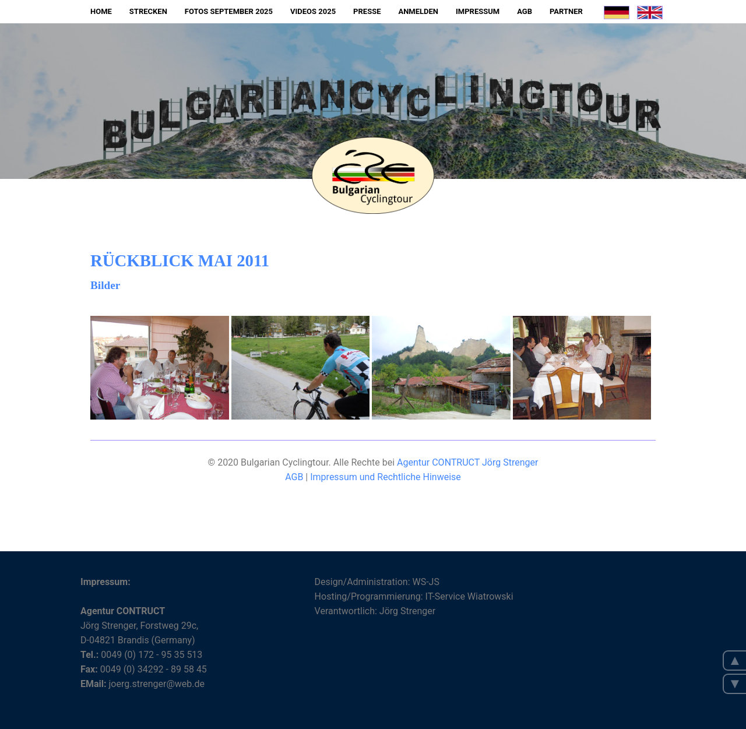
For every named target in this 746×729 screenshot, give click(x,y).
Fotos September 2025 (229, 11)
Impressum (477, 11)
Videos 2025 (313, 11)
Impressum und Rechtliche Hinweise (385, 477)
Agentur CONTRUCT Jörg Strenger (467, 462)
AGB (524, 11)
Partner (566, 11)
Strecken (148, 11)
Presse (367, 11)
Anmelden (418, 11)
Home (101, 11)
